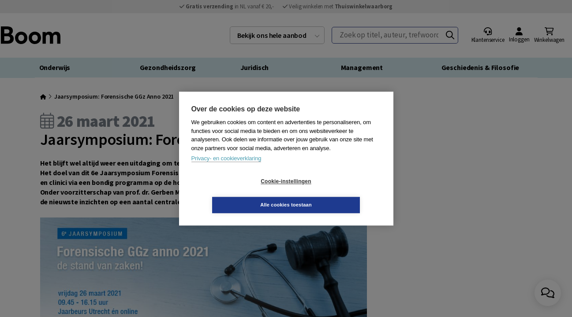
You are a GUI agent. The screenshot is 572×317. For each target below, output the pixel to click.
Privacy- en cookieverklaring (226, 170)
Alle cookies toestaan (338, 192)
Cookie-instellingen (233, 193)
